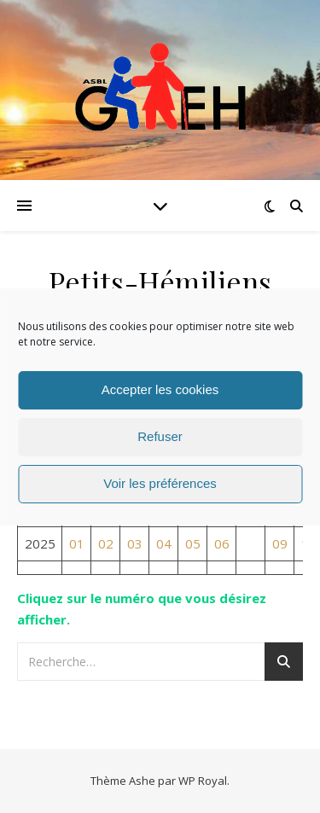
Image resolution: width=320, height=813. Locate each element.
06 (222, 543)
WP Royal (202, 780)
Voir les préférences (160, 483)
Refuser (160, 436)
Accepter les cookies (160, 389)
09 (280, 543)
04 (164, 543)
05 (193, 543)
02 (105, 543)
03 (135, 543)
